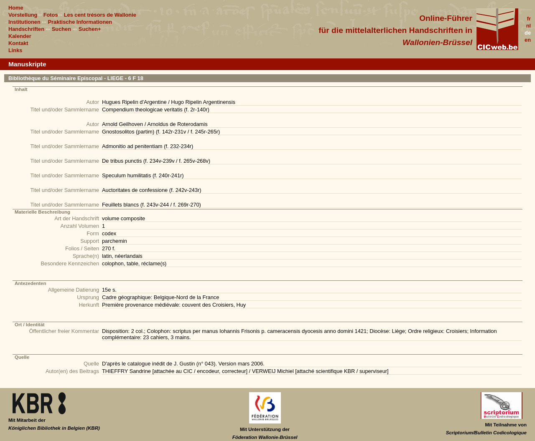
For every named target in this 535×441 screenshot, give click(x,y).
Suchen (61, 29)
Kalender (19, 36)
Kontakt (18, 43)
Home (15, 8)
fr (529, 18)
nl (528, 26)
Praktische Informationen (80, 22)
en (528, 40)
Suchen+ (90, 29)
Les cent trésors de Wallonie (100, 15)
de (528, 33)
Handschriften (26, 29)
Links (15, 50)
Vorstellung (22, 15)
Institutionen (24, 22)
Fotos (50, 15)
